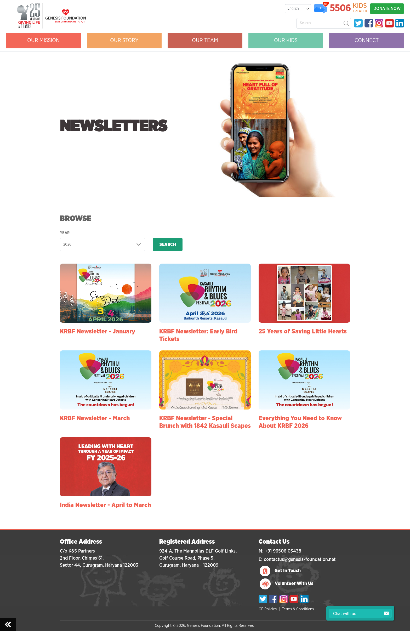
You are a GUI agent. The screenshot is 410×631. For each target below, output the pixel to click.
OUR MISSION (43, 40)
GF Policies (268, 609)
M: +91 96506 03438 (280, 551)
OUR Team (205, 40)
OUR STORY (124, 40)
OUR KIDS (286, 40)
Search (168, 244)
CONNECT (367, 40)
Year (65, 233)
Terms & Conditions (298, 609)
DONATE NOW (387, 9)
